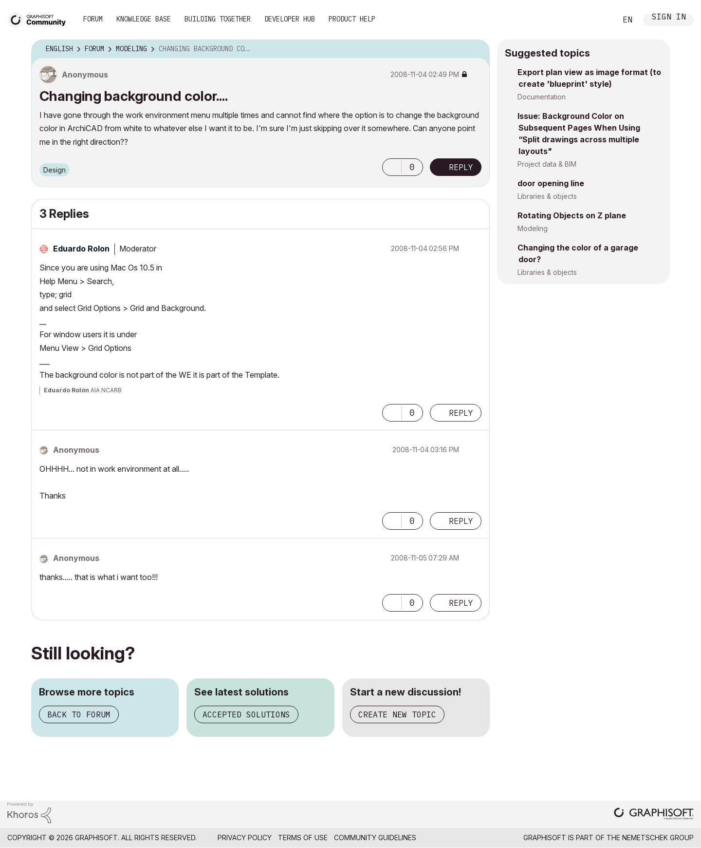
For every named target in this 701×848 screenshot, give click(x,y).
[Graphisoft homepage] (654, 814)
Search (598, 19)
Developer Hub (289, 19)
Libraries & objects (547, 196)
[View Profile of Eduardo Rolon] (81, 248)
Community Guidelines (375, 837)
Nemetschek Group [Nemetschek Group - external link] (658, 837)
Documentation (541, 97)
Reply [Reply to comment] (461, 413)
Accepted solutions (246, 714)
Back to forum (79, 714)
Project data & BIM (546, 164)
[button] (392, 167)
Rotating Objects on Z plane (571, 215)
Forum (93, 19)
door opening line (550, 183)
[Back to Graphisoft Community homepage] (40, 19)
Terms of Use (303, 837)
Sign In (669, 17)
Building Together (217, 19)
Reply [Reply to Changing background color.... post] (461, 167)
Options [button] (476, 49)
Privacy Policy (245, 837)
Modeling (532, 228)
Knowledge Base (143, 19)
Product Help (352, 19)
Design (54, 170)
